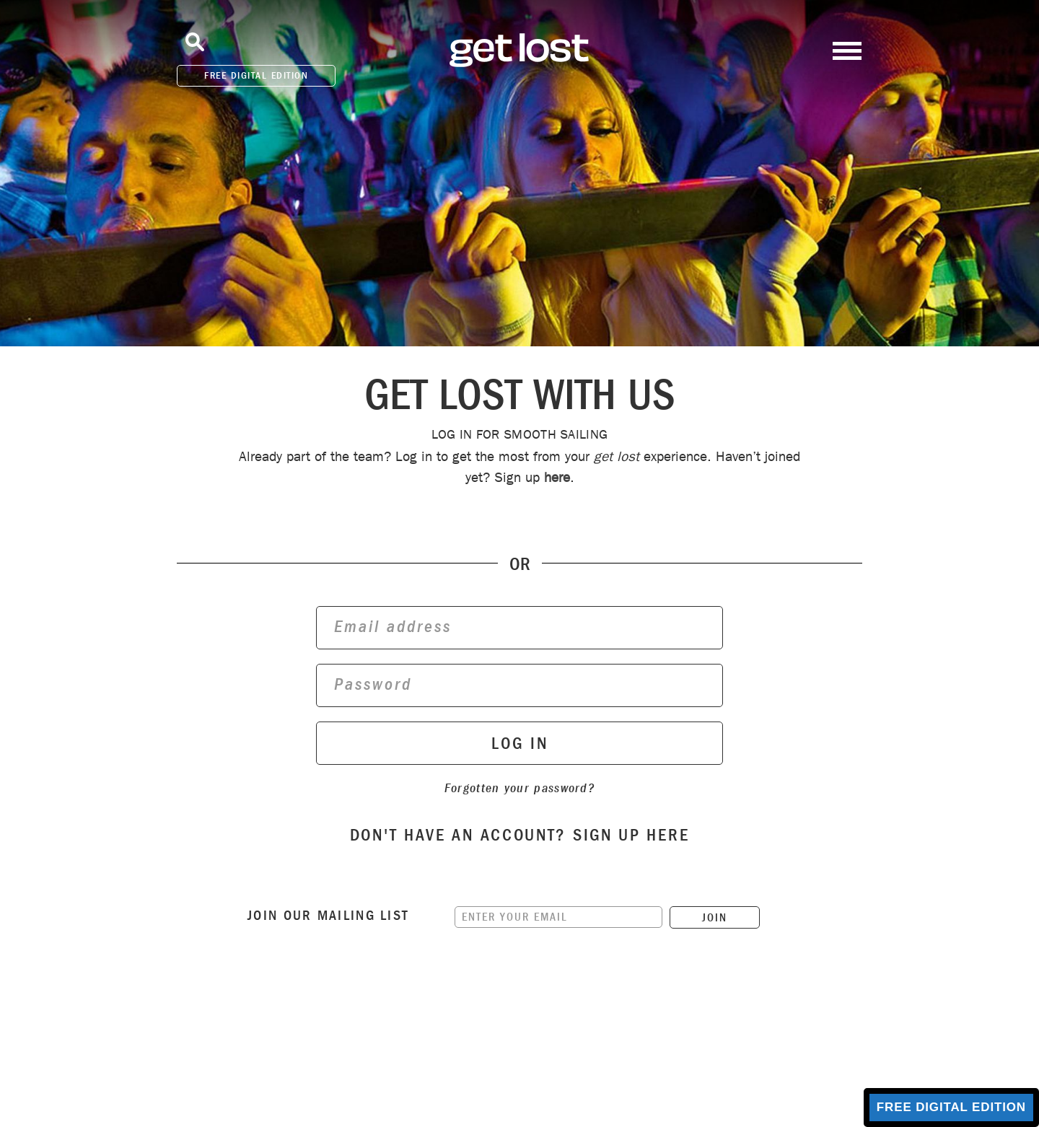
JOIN (714, 917)
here (557, 477)
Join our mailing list (328, 915)
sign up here (631, 835)
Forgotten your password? (519, 788)
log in (519, 743)
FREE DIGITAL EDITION (256, 75)
